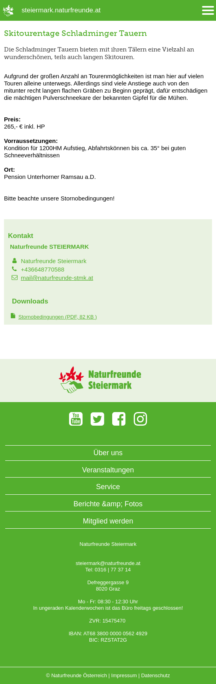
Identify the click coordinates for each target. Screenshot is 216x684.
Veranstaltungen (108, 470)
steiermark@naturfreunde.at (107, 563)
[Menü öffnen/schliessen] (208, 10)
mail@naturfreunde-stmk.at (57, 277)
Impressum (124, 675)
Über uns (108, 453)
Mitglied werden (108, 521)
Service (108, 487)
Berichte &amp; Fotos (108, 504)
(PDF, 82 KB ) (57, 317)
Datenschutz (155, 675)
